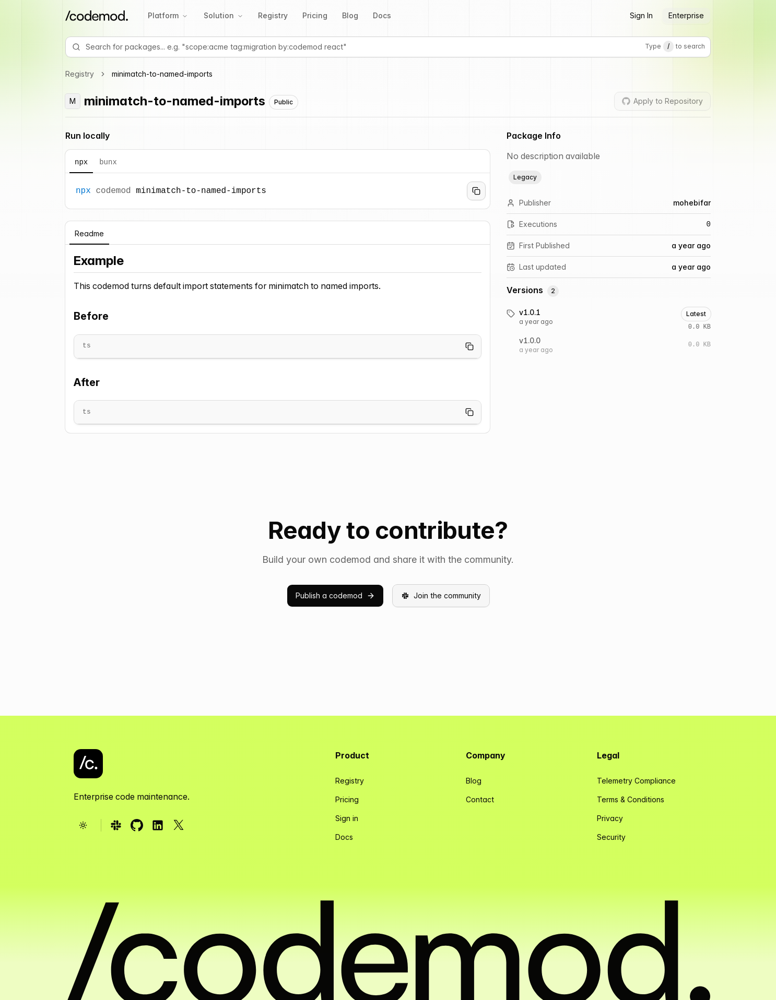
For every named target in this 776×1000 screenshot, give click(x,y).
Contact (480, 799)
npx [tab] (81, 162)
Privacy (610, 818)
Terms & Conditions (630, 799)
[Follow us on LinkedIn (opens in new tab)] (157, 825)
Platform (168, 15)
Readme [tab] (89, 233)
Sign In (641, 15)
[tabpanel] (277, 191)
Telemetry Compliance (636, 780)
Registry (273, 15)
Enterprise (686, 15)
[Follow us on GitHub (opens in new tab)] (137, 825)
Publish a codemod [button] (335, 595)
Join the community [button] (441, 595)
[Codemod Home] (96, 16)
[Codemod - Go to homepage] (88, 763)
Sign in (346, 818)
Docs (382, 15)
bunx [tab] (108, 162)
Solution (223, 15)
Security (611, 837)
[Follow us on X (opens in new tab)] (178, 825)
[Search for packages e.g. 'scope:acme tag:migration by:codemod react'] (368, 47)
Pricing (314, 15)
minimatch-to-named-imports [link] (162, 73)
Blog (350, 15)
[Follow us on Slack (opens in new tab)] (116, 825)
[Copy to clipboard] (476, 191)
